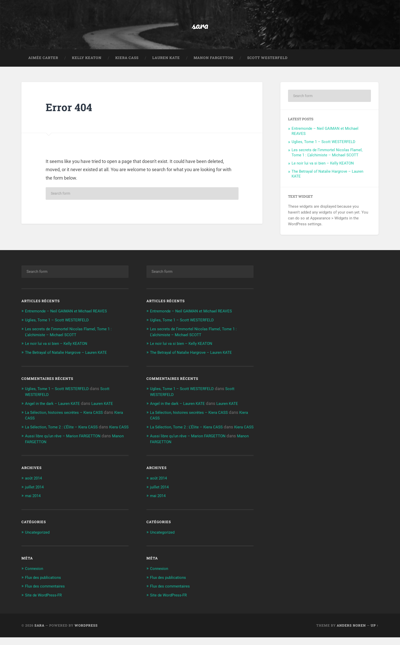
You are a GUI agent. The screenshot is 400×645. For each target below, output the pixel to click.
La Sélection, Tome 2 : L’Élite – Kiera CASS (65, 430)
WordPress (86, 633)
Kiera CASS (127, 62)
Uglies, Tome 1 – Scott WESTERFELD (323, 146)
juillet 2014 (35, 495)
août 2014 (35, 486)
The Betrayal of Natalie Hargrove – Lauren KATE (71, 356)
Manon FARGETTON (213, 62)
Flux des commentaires (47, 593)
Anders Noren (351, 633)
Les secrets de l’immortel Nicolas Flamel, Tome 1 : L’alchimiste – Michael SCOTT (327, 157)
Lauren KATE (166, 62)
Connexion (35, 576)
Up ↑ (375, 633)
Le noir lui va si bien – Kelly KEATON (323, 168)
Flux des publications (45, 585)
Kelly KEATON (87, 62)
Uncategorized (39, 540)
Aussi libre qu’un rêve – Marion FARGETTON (67, 444)
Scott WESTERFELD (267, 62)
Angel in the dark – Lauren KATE (55, 407)
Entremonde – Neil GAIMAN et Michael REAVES (70, 316)
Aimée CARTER (43, 62)
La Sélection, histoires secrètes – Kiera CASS (68, 415)
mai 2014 (34, 504)
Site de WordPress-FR (46, 602)
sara (200, 27)
